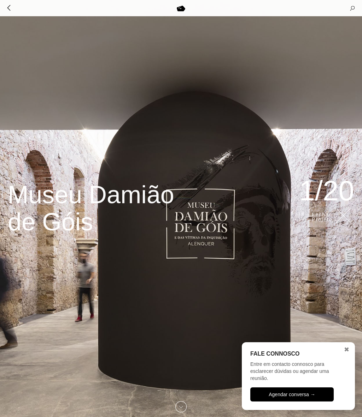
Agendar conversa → (292, 394)
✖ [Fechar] (346, 349)
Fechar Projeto (322, 217)
